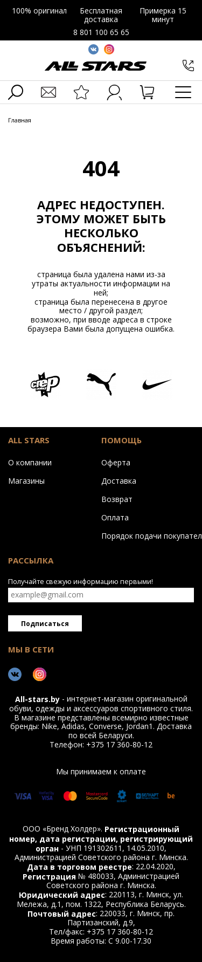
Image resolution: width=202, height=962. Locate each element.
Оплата (115, 517)
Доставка (118, 480)
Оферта (115, 462)
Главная (19, 120)
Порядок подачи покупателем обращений (145, 535)
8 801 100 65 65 (101, 32)
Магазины (26, 480)
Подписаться (45, 623)
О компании (30, 462)
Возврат (117, 499)
